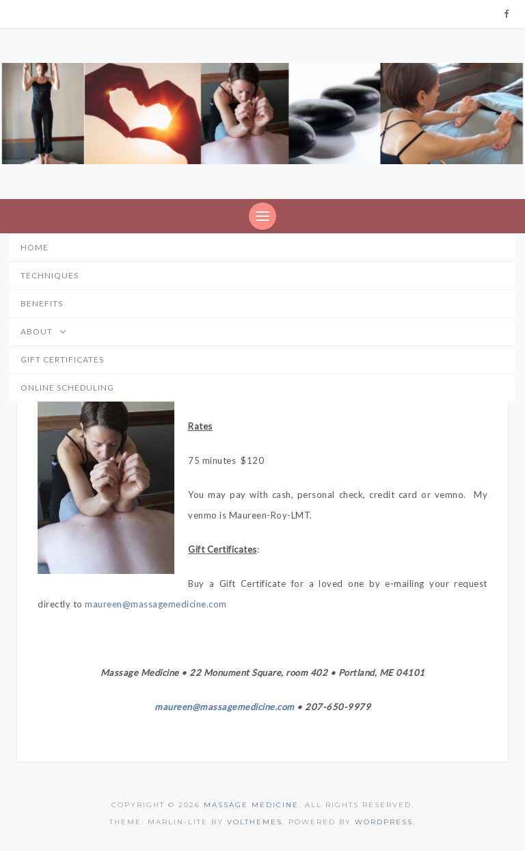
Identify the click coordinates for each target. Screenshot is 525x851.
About (49, 332)
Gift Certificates (62, 359)
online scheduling (67, 387)
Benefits (42, 303)
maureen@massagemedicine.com (156, 604)
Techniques (50, 275)
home (35, 247)
